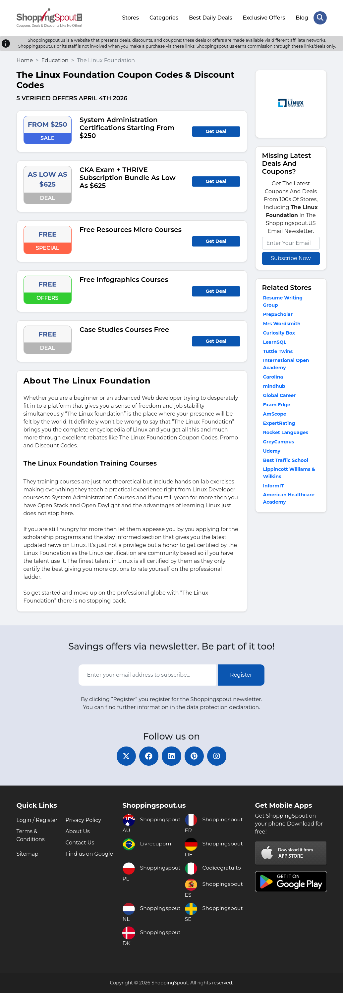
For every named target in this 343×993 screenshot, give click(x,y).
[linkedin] (172, 756)
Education (54, 60)
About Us (77, 831)
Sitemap (28, 854)
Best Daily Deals (210, 17)
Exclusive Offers (264, 17)
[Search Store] (320, 17)
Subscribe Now (291, 257)
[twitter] (125, 756)
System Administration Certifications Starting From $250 (127, 127)
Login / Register (37, 820)
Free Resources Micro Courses (131, 229)
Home (25, 60)
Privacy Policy (83, 820)
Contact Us (79, 842)
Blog (302, 17)
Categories (163, 17)
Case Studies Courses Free (124, 329)
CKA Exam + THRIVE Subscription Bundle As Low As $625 (128, 177)
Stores (130, 17)
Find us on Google (89, 854)
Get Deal (215, 131)
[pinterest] (195, 756)
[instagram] (218, 756)
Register (241, 674)
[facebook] (148, 756)
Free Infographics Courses (124, 279)
